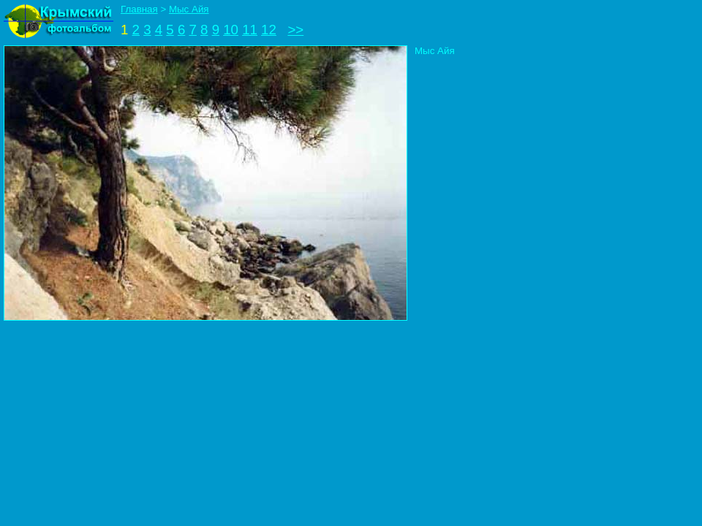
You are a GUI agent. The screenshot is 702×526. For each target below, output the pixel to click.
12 (268, 29)
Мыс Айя (189, 9)
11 (249, 29)
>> (295, 29)
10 (230, 29)
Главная (139, 9)
